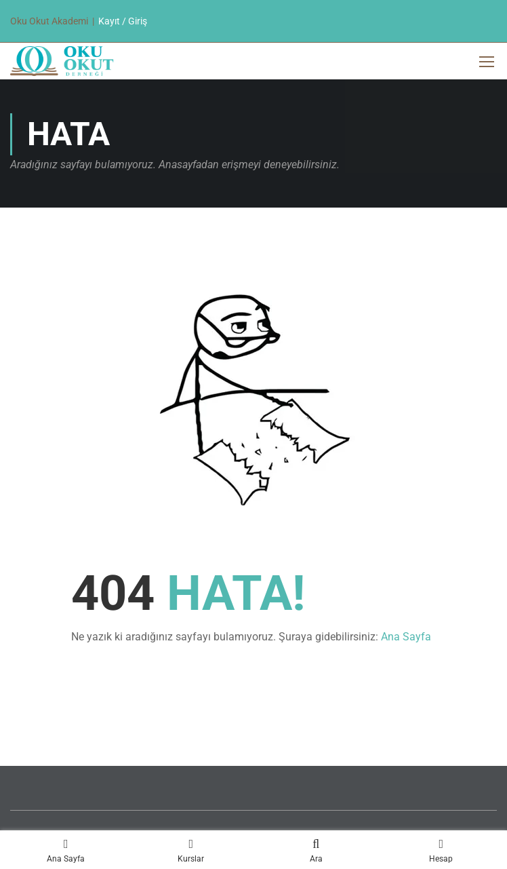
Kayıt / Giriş (122, 21)
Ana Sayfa (406, 636)
